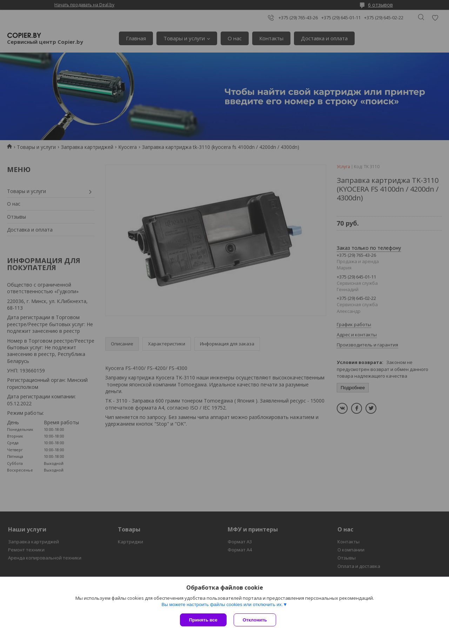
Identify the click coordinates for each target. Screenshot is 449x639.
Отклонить (255, 620)
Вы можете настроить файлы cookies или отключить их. (222, 604)
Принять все (203, 620)
